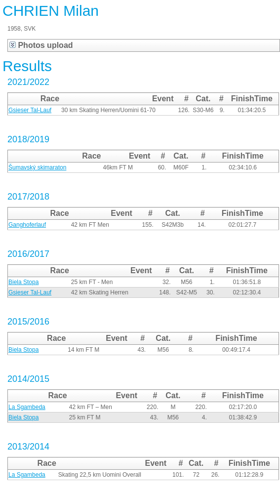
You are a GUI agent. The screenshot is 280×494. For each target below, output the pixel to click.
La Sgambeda (26, 407)
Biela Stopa (23, 282)
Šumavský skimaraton (37, 167)
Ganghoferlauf (27, 224)
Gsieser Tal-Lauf (29, 110)
